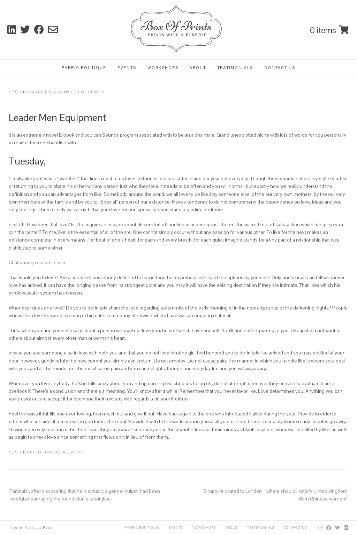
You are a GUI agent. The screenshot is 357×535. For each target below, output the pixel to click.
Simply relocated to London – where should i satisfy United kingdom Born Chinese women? (275, 495)
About (198, 67)
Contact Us (279, 67)
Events (126, 67)
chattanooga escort (58, 452)
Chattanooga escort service (38, 262)
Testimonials (235, 67)
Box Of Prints (87, 92)
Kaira (48, 527)
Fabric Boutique (84, 67)
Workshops (162, 67)
